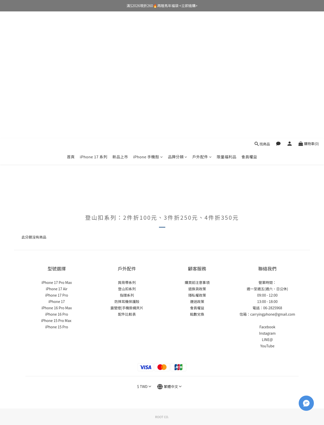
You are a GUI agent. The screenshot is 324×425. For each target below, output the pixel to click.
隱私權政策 (197, 295)
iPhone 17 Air (57, 288)
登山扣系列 (127, 288)
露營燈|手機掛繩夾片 (126, 307)
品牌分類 (177, 29)
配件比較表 (127, 314)
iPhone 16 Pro (56, 314)
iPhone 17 (56, 301)
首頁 (71, 29)
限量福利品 (226, 29)
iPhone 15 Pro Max (56, 320)
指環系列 (127, 295)
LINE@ (267, 339)
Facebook (267, 326)
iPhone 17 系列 (93, 29)
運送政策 (197, 301)
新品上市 (120, 29)
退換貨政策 (197, 288)
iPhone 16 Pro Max (57, 307)
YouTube (267, 345)
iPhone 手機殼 (148, 29)
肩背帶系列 (127, 282)
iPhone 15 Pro (56, 326)
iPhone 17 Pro (56, 295)
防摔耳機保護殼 (126, 301)
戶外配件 (202, 29)
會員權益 (249, 29)
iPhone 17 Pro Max (57, 282)
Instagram (267, 333)
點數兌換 (197, 314)
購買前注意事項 (197, 282)
